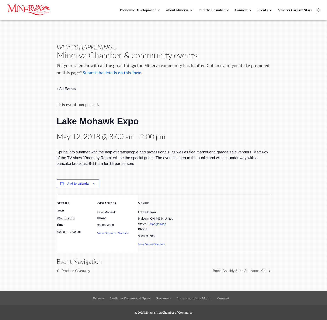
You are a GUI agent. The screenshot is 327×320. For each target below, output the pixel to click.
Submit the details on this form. (113, 73)
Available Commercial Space (130, 298)
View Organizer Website (113, 233)
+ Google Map (156, 224)
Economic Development (138, 10)
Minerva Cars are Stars (295, 10)
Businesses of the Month (194, 298)
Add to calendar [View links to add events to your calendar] (78, 183)
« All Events (66, 89)
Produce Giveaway (75, 271)
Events (263, 10)
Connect (241, 10)
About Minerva (177, 10)
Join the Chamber (212, 10)
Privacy (98, 298)
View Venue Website (151, 244)
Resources (163, 298)
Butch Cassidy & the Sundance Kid (240, 271)
